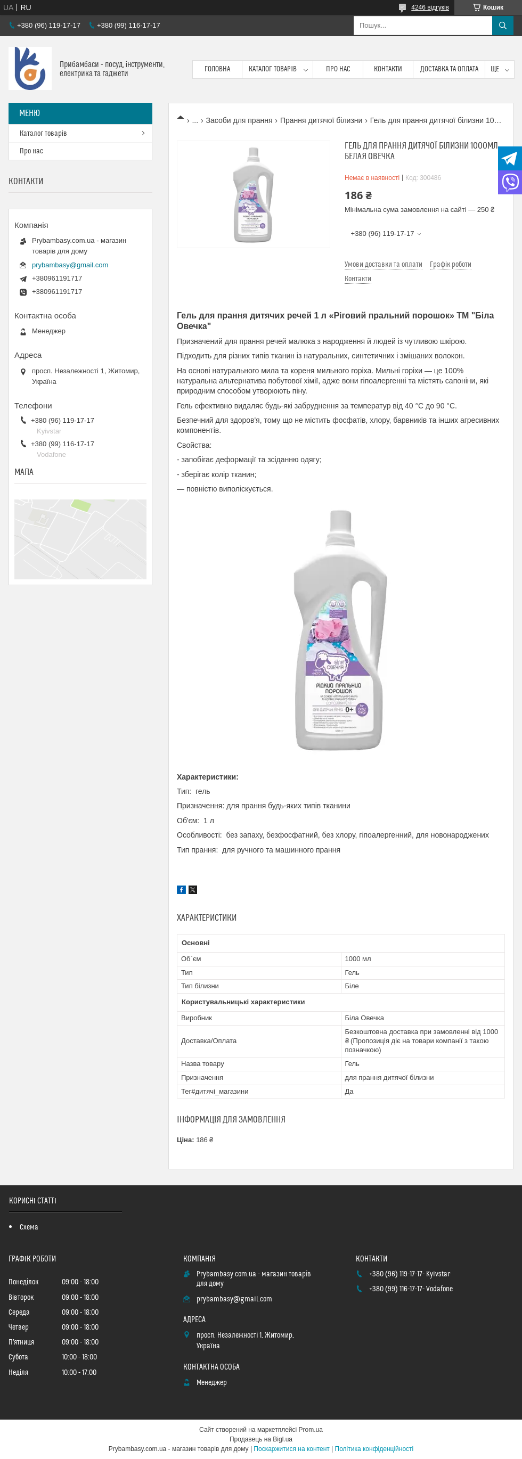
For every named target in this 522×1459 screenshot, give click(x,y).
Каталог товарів (273, 69)
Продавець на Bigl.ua (261, 1439)
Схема (29, 1227)
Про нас (338, 69)
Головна (217, 69)
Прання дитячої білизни (321, 120)
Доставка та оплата (449, 69)
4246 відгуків (430, 7)
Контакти (388, 69)
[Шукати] (502, 25)
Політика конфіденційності (374, 1449)
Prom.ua (311, 1429)
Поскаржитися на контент (291, 1449)
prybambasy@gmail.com (70, 265)
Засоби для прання (239, 120)
